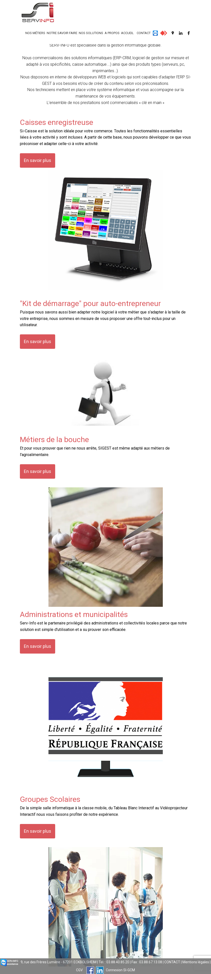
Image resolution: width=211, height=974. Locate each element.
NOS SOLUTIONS (91, 33)
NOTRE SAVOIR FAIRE (62, 33)
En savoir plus (37, 160)
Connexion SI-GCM (120, 970)
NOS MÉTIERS (35, 33)
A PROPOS (112, 33)
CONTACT (144, 33)
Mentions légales (195, 962)
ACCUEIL (127, 33)
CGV (79, 970)
